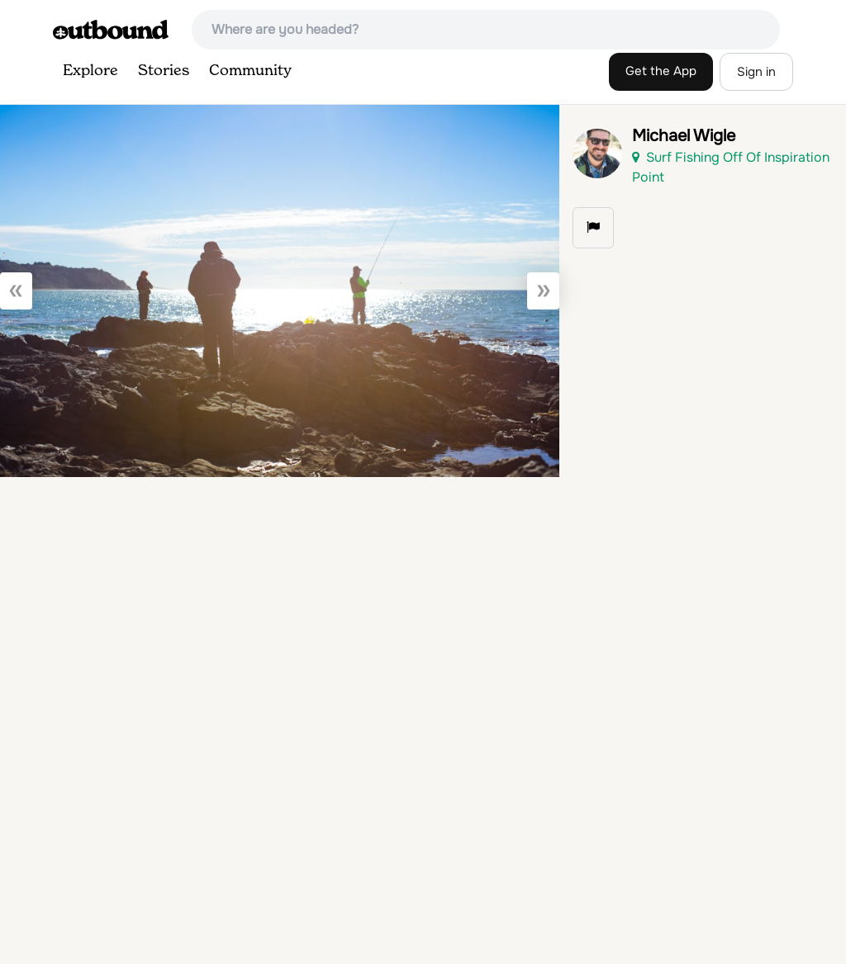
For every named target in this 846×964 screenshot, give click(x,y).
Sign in (756, 72)
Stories (163, 71)
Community (250, 71)
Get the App (660, 71)
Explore (90, 71)
